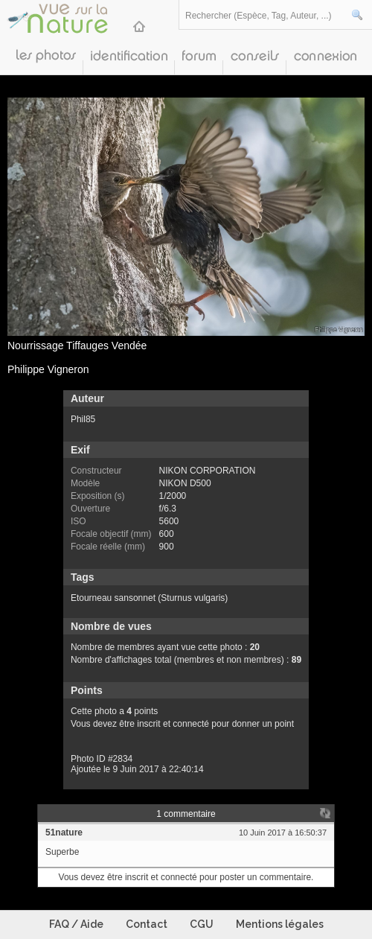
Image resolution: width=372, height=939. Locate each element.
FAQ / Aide (76, 924)
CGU (202, 924)
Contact (146, 924)
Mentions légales (280, 924)
